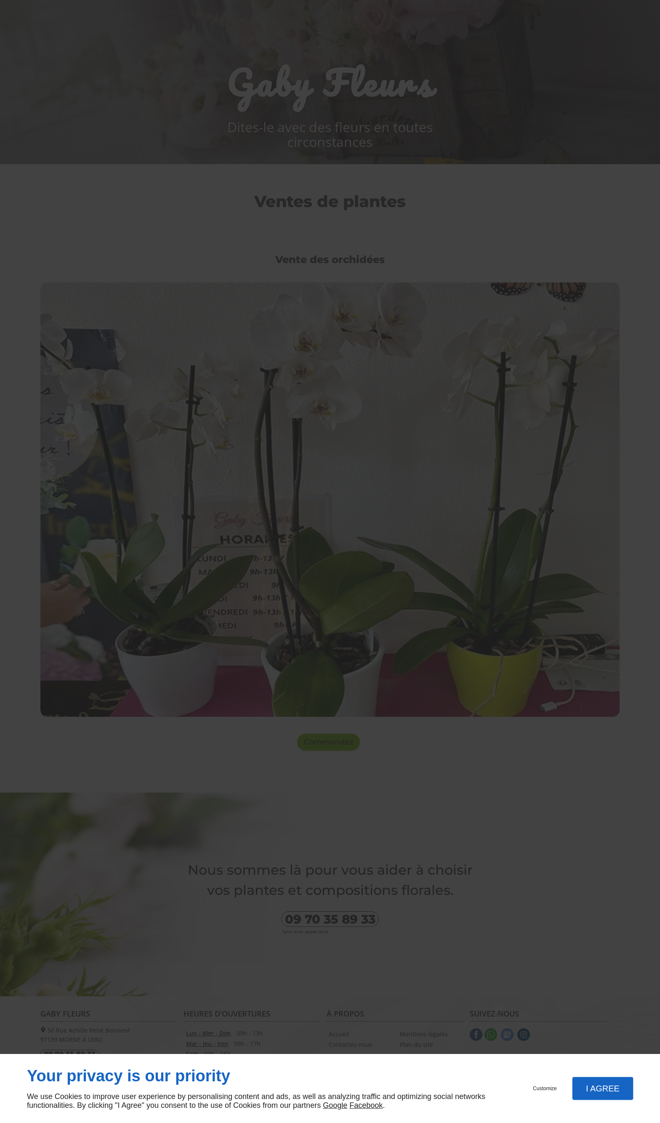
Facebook (366, 1105)
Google (335, 1105)
